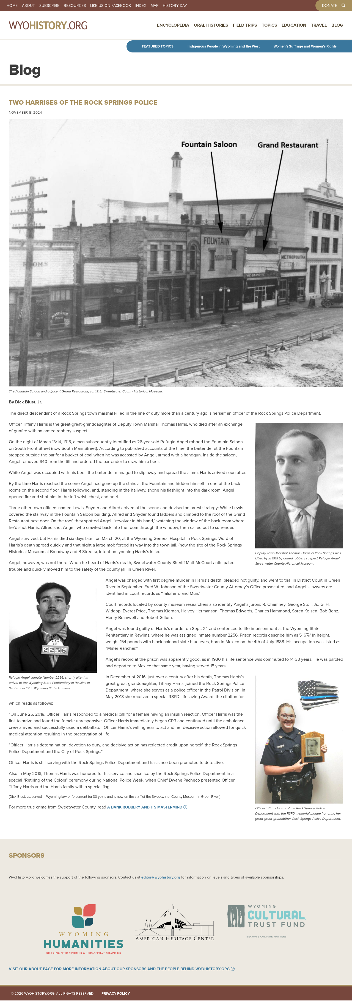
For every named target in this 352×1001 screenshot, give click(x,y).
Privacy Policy (115, 994)
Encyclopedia (173, 26)
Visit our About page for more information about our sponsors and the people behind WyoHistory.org (119, 969)
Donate (329, 5)
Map (154, 5)
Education (294, 26)
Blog (337, 26)
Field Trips (245, 26)
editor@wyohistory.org (160, 877)
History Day (175, 5)
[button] (176, 253)
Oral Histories (211, 26)
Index (140, 5)
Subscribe (49, 5)
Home (12, 5)
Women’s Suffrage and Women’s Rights (305, 46)
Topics (269, 26)
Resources (75, 5)
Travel (319, 26)
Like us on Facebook (110, 5)
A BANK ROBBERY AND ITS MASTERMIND (144, 807)
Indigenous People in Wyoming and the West (224, 46)
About (28, 5)
